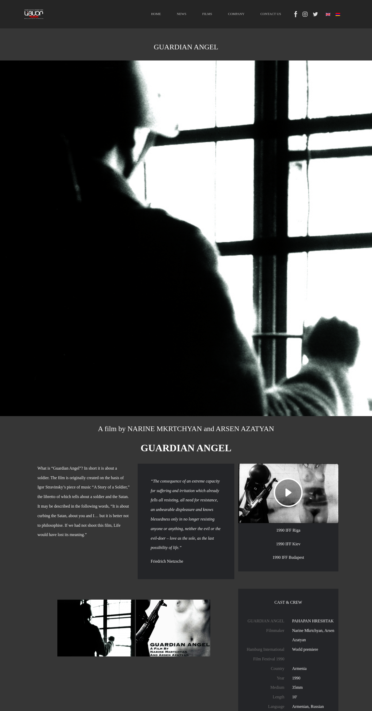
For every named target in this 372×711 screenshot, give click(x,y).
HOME (156, 14)
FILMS (207, 14)
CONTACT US (270, 14)
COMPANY (236, 14)
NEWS (181, 14)
